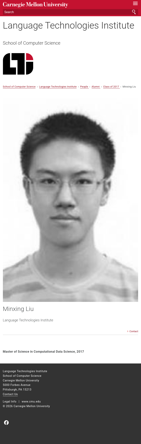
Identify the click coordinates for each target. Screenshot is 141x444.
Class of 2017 (111, 86)
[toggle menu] (135, 4)
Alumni (96, 86)
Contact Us (10, 394)
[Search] (70, 12)
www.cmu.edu (31, 401)
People (84, 86)
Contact (133, 331)
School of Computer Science (31, 43)
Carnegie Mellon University (60, 5)
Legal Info (10, 401)
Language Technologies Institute (68, 25)
